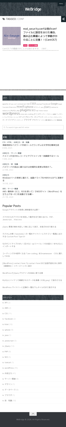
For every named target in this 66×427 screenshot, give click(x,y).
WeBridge (33, 9)
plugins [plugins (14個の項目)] (25, 110)
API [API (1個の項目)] (10, 104)
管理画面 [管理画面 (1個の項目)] (59, 120)
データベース (10, 389)
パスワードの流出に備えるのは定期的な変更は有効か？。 (27, 167)
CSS (3, 142)
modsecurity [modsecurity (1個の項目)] (6, 111)
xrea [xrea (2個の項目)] (22, 114)
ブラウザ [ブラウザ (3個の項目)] (27, 119)
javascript (9, 340)
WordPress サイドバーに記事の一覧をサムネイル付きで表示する (29, 287)
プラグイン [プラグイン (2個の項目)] (36, 120)
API (6, 302)
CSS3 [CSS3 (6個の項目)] (33, 103)
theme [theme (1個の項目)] (41, 111)
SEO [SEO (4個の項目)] (33, 110)
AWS (4, 188)
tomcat (8, 362)
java (25, 45)
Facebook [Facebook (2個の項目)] (46, 104)
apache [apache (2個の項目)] (5, 104)
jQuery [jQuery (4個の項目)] (47, 106)
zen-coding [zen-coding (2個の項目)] (28, 114)
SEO (6, 357)
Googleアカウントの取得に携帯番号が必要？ (21, 209)
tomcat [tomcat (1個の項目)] (45, 111)
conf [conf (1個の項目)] (15, 104)
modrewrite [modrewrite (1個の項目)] (54, 107)
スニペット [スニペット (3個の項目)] (39, 117)
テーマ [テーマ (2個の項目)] (5, 120)
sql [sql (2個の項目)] (37, 110)
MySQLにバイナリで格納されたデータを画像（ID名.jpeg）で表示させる (32, 280)
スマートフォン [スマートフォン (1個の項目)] (49, 117)
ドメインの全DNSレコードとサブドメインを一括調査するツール (30, 156)
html (9, 142)
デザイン (8, 384)
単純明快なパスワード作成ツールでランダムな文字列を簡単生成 (30, 145)
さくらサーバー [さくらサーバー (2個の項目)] (40, 114)
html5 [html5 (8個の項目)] (21, 107)
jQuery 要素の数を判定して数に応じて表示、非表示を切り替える (29, 226)
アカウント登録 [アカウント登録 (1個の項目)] (51, 114)
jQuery (7, 346)
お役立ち (17, 142)
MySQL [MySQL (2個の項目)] (13, 110)
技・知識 (25, 142)
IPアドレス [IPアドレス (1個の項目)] (37, 107)
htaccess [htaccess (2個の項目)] (12, 107)
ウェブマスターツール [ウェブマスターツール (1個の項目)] (11, 117)
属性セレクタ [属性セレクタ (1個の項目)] (52, 120)
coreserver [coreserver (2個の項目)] (21, 104)
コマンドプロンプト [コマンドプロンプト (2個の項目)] (26, 117)
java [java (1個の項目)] (42, 107)
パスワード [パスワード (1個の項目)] (19, 120)
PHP (6, 351)
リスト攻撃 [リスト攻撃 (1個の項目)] (44, 120)
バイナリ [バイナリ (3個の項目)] (12, 119)
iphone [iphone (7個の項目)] (29, 107)
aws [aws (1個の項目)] (12, 104)
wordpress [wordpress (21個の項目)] (11, 113)
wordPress (9, 368)
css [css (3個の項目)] (28, 103)
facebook (9, 319)
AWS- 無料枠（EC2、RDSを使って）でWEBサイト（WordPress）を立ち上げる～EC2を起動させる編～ (32, 193)
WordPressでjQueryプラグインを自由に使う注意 (22, 273)
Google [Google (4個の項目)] (54, 103)
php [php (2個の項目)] (18, 110)
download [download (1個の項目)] (39, 104)
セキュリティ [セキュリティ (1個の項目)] (58, 117)
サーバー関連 (33, 45)
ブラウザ (8, 395)
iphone (7, 330)
